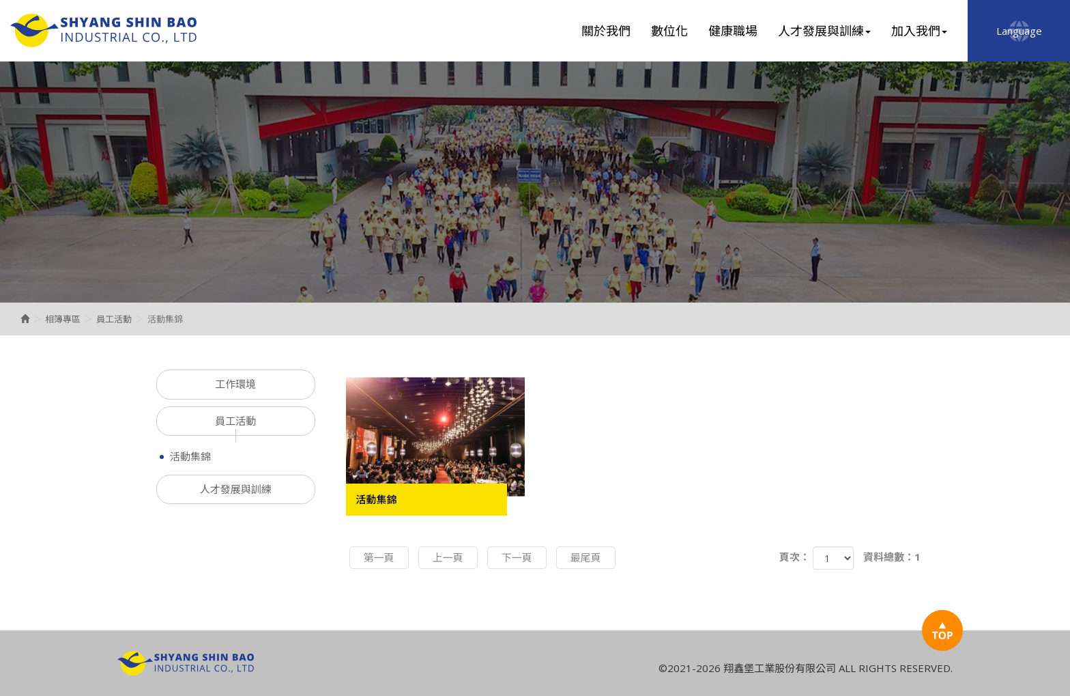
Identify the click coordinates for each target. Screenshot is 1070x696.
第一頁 (379, 557)
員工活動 (114, 319)
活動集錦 (190, 456)
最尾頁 (585, 557)
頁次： (794, 556)
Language (1019, 31)
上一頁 (448, 557)
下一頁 (517, 557)
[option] (535, 182)
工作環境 (235, 384)
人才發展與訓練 (236, 489)
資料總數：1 (892, 556)
